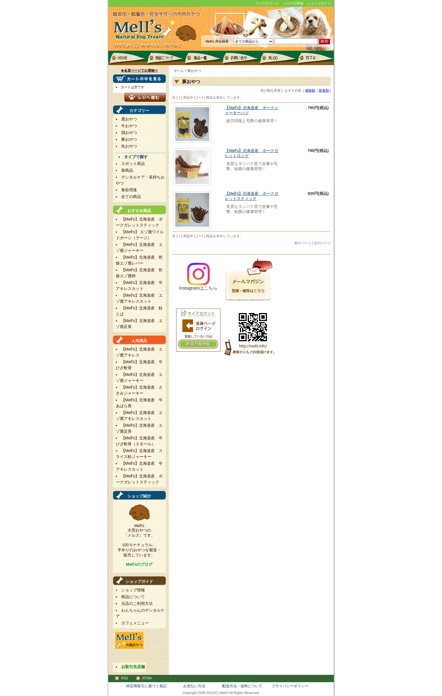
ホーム (179, 71)
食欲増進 (129, 190)
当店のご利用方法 (137, 603)
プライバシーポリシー (290, 686)
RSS (124, 678)
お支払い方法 (194, 686)
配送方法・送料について (242, 686)
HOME (127, 58)
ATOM (147, 678)
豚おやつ (129, 139)
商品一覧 (202, 58)
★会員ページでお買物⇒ (139, 70)
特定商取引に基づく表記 (146, 686)
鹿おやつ (129, 119)
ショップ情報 (133, 590)
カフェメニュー (314, 58)
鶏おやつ (129, 132)
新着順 (324, 90)
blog (277, 58)
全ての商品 (131, 196)
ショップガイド (319, 3)
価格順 (310, 90)
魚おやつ (129, 146)
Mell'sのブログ (139, 564)
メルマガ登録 (293, 3)
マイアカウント (267, 3)
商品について (164, 58)
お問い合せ (239, 58)
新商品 (127, 170)
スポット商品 (133, 163)
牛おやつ (129, 126)
